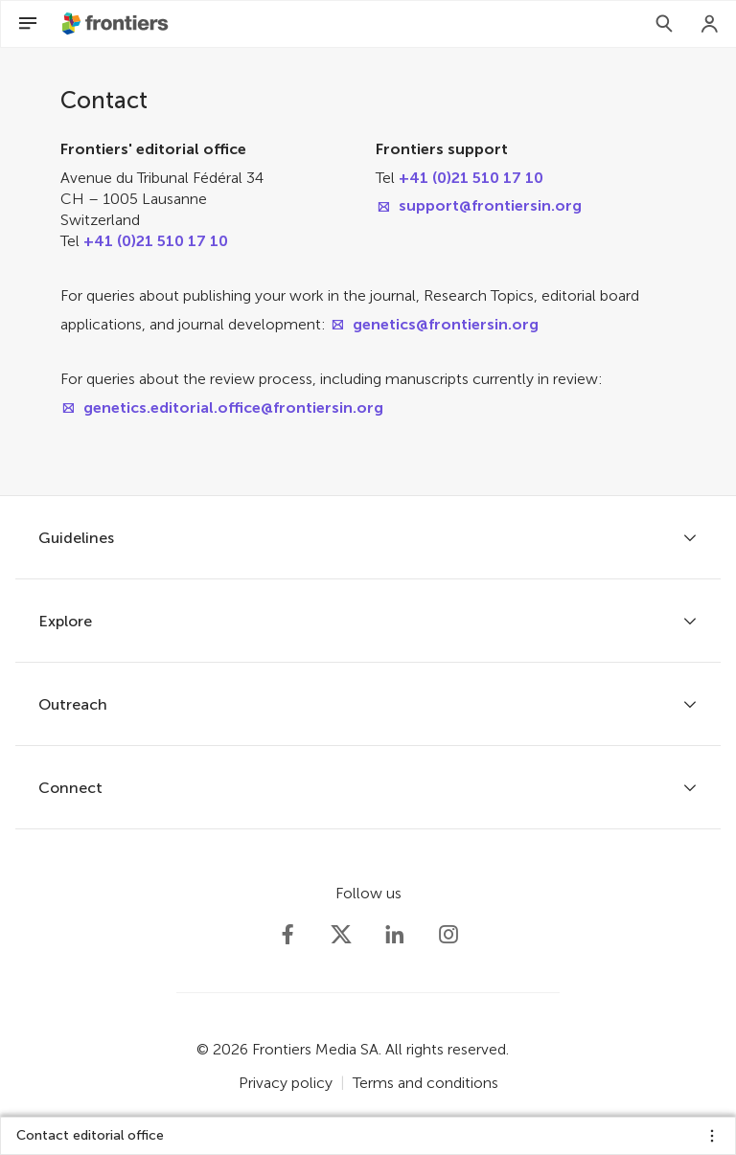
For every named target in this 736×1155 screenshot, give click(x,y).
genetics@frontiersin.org (446, 324)
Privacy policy (286, 1083)
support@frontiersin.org (490, 205)
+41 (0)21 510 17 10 (155, 241)
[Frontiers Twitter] (341, 934)
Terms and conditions (425, 1083)
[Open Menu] (27, 23)
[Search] (664, 23)
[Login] (710, 23)
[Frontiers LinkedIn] (394, 934)
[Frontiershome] (117, 23)
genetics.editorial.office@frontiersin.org (233, 407)
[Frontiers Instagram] (448, 934)
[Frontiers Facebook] (287, 934)
